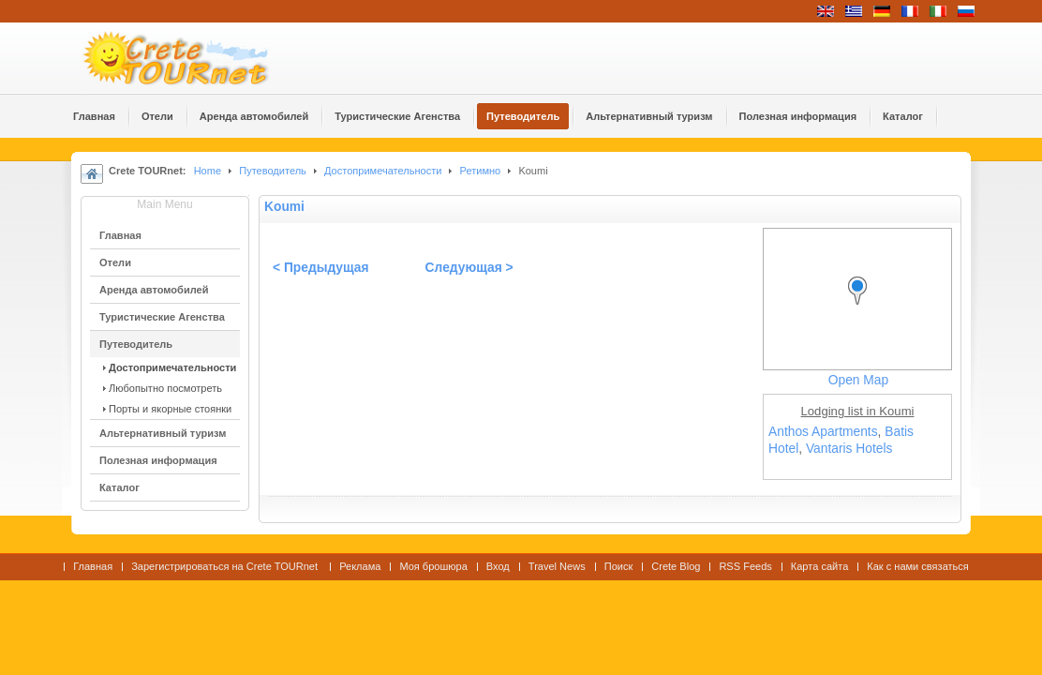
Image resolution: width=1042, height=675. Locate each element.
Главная (92, 566)
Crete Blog (675, 566)
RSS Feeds (745, 566)
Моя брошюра (433, 566)
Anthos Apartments (823, 432)
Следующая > (469, 268)
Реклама (359, 566)
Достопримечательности (384, 170)
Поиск (618, 566)
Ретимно (480, 170)
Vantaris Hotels (849, 449)
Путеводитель (272, 170)
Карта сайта (819, 566)
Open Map (858, 380)
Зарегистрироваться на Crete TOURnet (225, 566)
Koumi (284, 207)
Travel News (557, 566)
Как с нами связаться (918, 566)
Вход (498, 566)
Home (207, 170)
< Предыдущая (321, 268)
